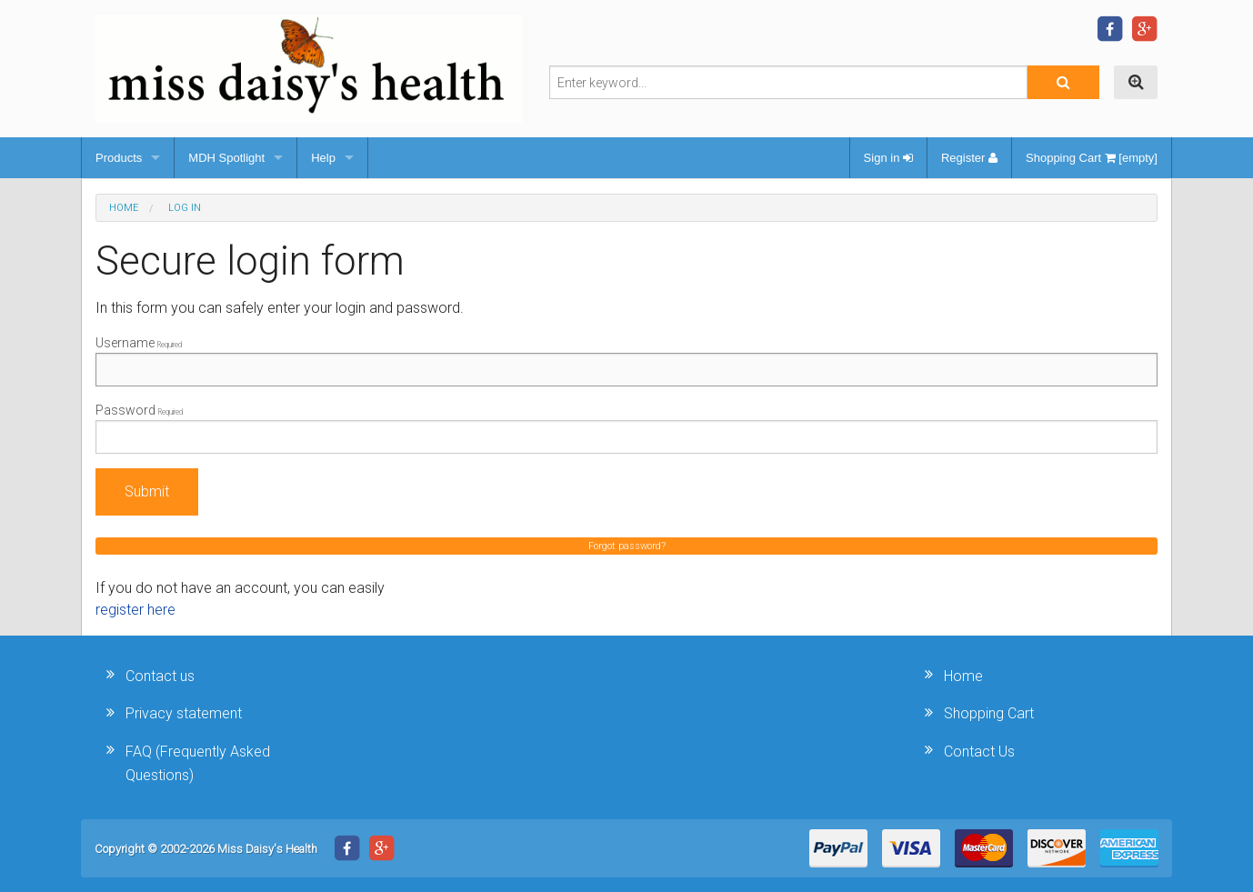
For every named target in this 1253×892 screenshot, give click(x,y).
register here (135, 609)
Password (626, 428)
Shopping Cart (989, 713)
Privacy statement (183, 713)
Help (323, 158)
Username (626, 361)
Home (123, 208)
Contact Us (979, 751)
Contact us (160, 676)
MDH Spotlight (226, 158)
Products (118, 158)
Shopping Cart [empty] (1092, 158)
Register (969, 158)
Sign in (888, 158)
